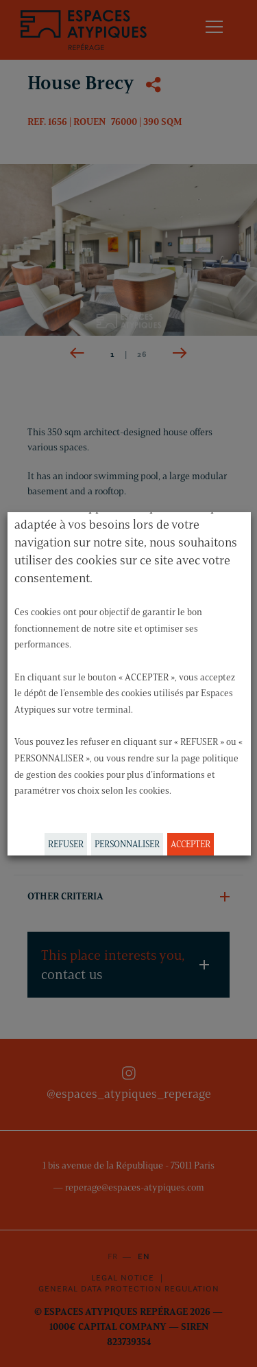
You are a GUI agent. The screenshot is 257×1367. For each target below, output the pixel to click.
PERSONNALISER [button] (126, 843)
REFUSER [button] (65, 843)
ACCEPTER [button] (190, 843)
